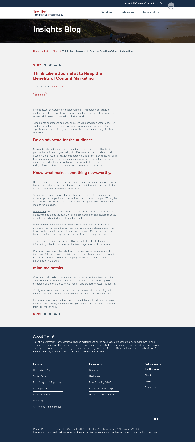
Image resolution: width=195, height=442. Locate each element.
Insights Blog (51, 51)
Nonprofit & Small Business (103, 394)
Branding (40, 94)
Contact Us (150, 3)
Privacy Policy (40, 429)
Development (40, 388)
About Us (122, 3)
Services (107, 12)
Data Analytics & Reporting (47, 382)
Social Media (39, 376)
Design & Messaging (43, 394)
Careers (135, 3)
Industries (127, 12)
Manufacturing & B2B (100, 382)
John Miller (57, 86)
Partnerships (151, 12)
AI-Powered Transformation (47, 406)
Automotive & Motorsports (103, 388)
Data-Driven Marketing (44, 370)
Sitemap (57, 429)
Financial (93, 370)
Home (36, 51)
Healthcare (94, 376)
